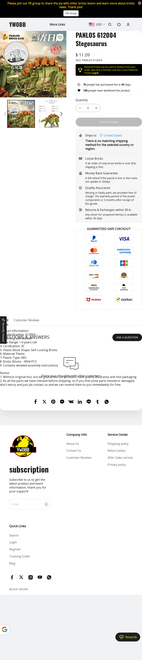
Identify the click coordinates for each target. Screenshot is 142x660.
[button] (5, 114)
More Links (57, 25)
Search (14, 600)
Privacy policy (116, 530)
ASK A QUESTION (127, 401)
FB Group (71, 13)
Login (13, 607)
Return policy (116, 515)
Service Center (117, 499)
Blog (12, 628)
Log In (95, 73)
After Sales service (120, 523)
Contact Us (73, 515)
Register (15, 614)
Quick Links (17, 591)
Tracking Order (20, 621)
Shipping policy (118, 508)
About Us (72, 508)
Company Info (76, 499)
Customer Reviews (79, 523)
